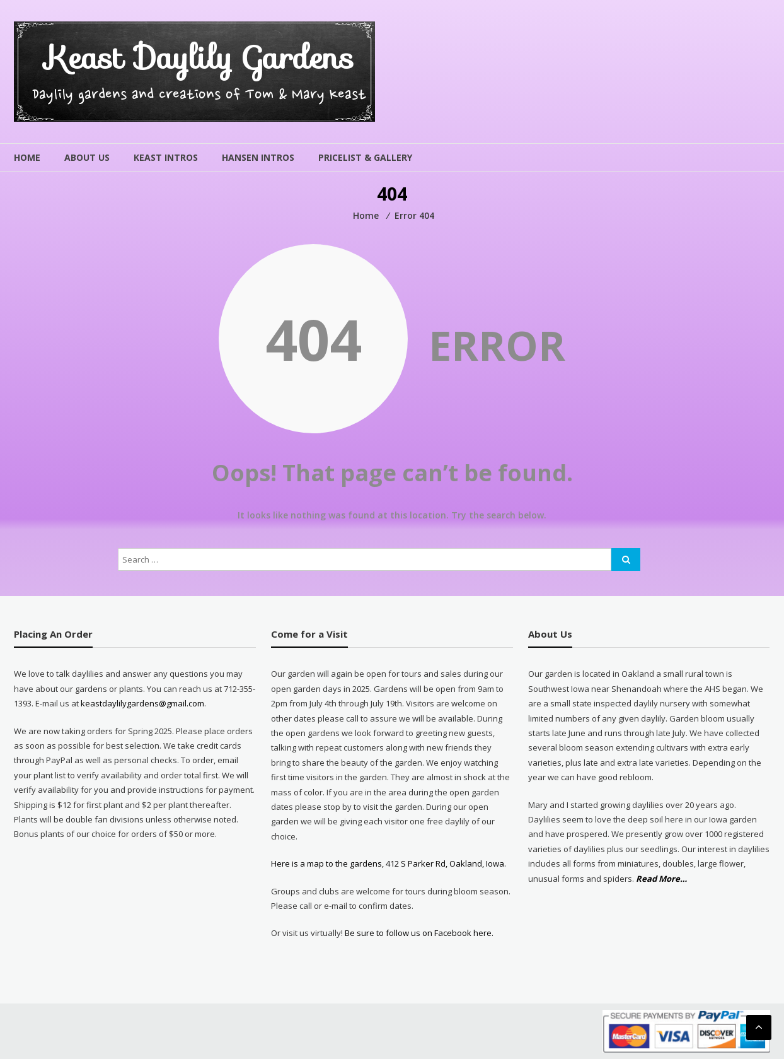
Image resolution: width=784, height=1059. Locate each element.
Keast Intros (166, 157)
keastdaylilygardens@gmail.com (142, 703)
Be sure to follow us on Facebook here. (418, 933)
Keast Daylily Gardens (199, 58)
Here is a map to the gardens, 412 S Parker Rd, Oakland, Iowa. (388, 863)
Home (27, 157)
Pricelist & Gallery (365, 157)
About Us (87, 157)
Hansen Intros (258, 157)
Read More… (661, 879)
